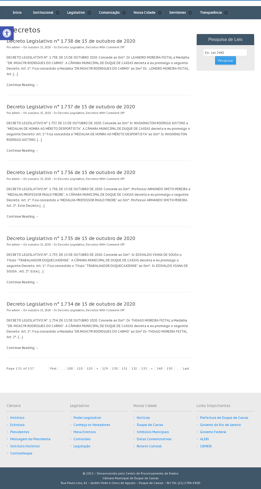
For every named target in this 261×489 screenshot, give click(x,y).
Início (17, 13)
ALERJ (204, 439)
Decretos (92, 47)
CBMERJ (206, 446)
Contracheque (21, 453)
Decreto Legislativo (71, 47)
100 (70, 368)
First (53, 368)
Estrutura (17, 425)
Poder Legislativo (87, 418)
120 (89, 368)
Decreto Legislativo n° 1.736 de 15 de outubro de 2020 (71, 172)
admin (16, 47)
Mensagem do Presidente (30, 439)
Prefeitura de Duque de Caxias (224, 418)
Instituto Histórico (25, 446)
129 (105, 368)
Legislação (82, 446)
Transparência (214, 13)
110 (80, 368)
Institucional (46, 13)
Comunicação (112, 13)
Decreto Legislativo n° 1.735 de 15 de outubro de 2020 (71, 238)
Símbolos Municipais (153, 432)
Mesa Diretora (85, 432)
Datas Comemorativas (154, 439)
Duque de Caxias (150, 425)
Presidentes (19, 432)
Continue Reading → (22, 85)
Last (186, 368)
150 (169, 368)
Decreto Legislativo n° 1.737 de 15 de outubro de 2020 (71, 107)
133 (144, 368)
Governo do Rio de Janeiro (220, 425)
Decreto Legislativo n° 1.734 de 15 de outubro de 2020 (71, 304)
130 (115, 368)
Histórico (17, 418)
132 (134, 368)
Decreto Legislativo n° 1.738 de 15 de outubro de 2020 (71, 41)
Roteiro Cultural (149, 446)
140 (159, 368)
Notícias (143, 418)
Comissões (82, 439)
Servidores (180, 13)
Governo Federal (213, 432)
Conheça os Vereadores (92, 425)
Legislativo (79, 13)
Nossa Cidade (148, 13)
